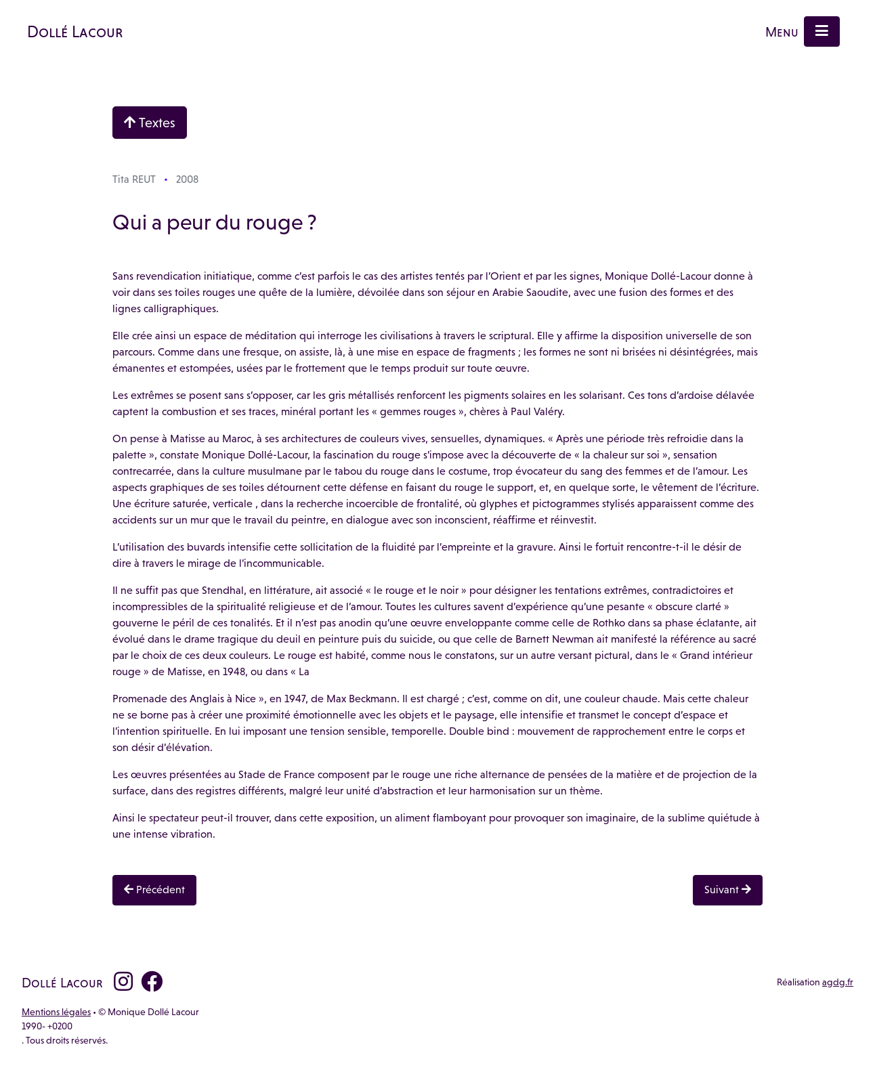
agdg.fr (837, 982)
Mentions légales (56, 1011)
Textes (149, 122)
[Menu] (822, 31)
